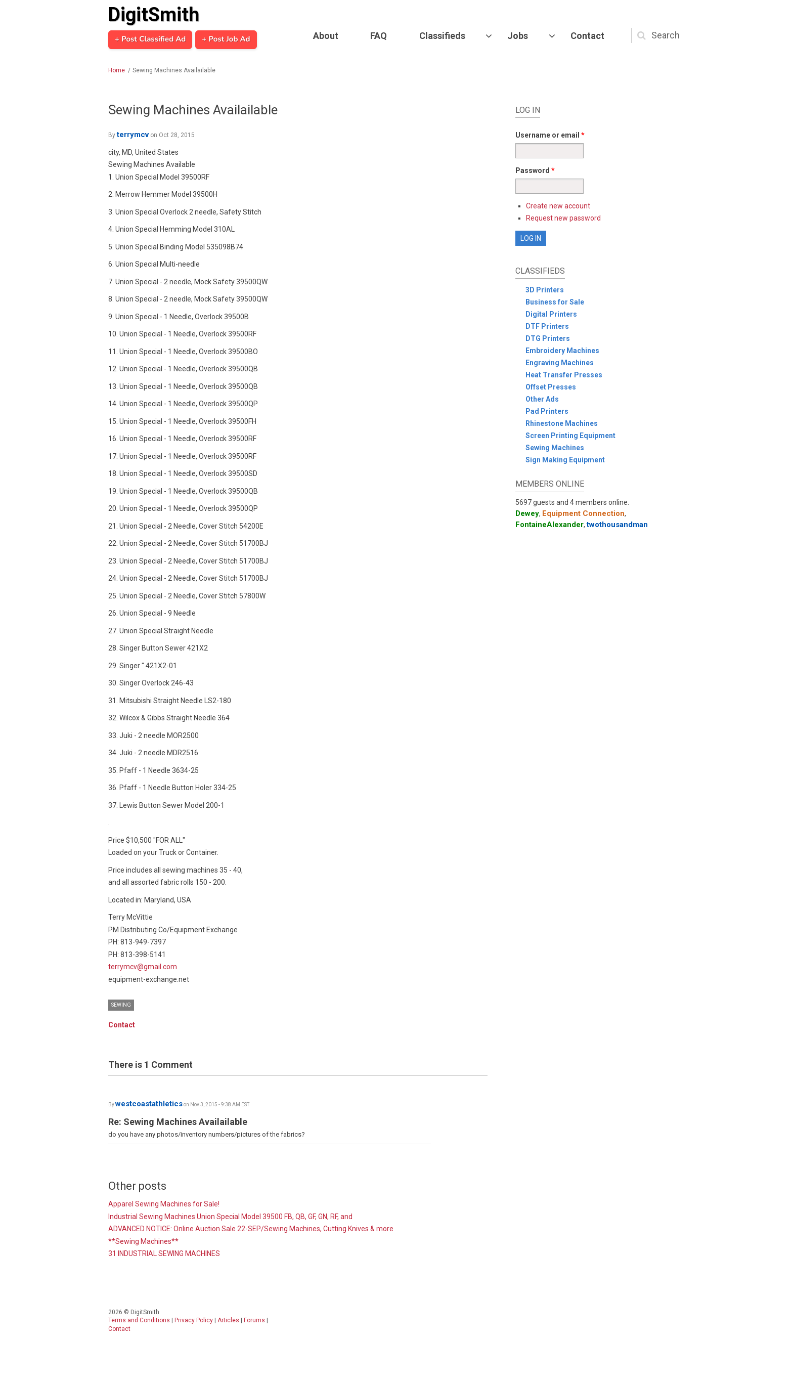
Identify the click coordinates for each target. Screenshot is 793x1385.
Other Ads (542, 399)
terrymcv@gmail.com (142, 967)
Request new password (563, 218)
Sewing (121, 1005)
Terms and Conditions (139, 1320)
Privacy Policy (193, 1320)
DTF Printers (547, 326)
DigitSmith (153, 15)
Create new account (558, 206)
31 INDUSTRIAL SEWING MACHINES (164, 1253)
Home (116, 70)
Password (535, 170)
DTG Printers (547, 338)
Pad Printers (546, 411)
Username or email (550, 135)
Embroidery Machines (562, 351)
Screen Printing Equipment (570, 435)
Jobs (517, 35)
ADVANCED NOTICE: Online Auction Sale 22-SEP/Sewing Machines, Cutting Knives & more (250, 1229)
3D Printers (544, 290)
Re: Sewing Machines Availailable (177, 1121)
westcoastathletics (149, 1103)
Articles (228, 1320)
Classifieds (442, 35)
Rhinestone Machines (561, 423)
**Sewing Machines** (143, 1241)
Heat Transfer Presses (563, 375)
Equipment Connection (583, 513)
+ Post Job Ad (226, 39)
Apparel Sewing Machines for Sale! (163, 1204)
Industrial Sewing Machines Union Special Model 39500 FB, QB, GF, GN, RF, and (230, 1217)
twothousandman (617, 524)
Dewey (527, 513)
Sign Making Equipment (565, 460)
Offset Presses (550, 387)
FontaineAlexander (549, 524)
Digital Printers (551, 314)
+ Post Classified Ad (150, 39)
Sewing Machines (554, 448)
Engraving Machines (559, 363)
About (325, 35)
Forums (254, 1320)
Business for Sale (554, 302)
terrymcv (133, 134)
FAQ (378, 35)
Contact (587, 35)
